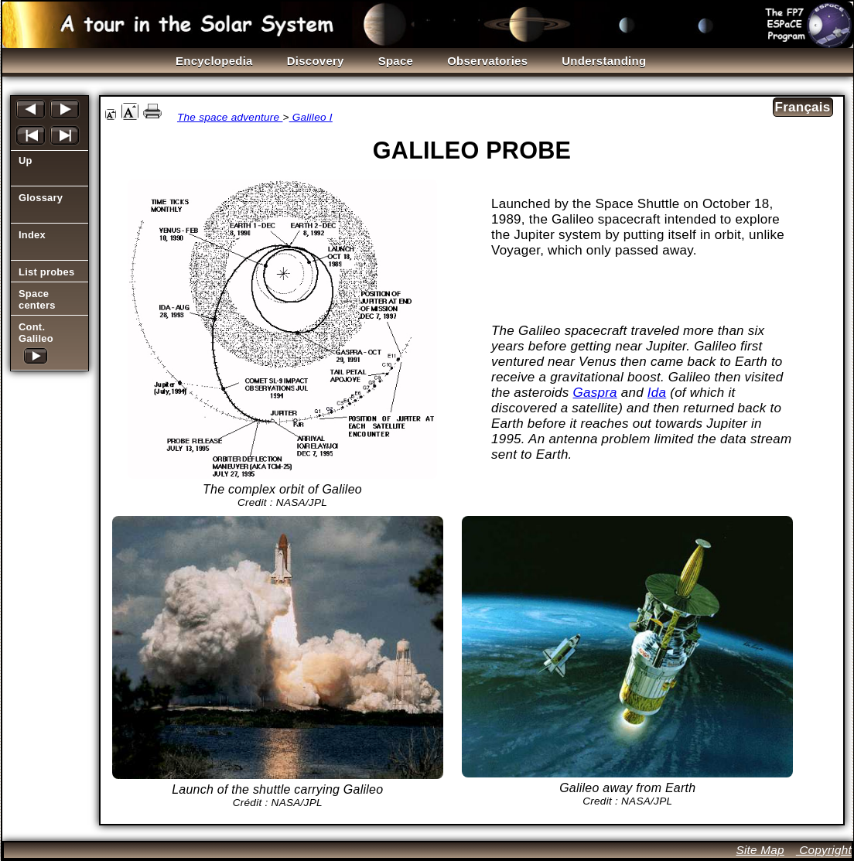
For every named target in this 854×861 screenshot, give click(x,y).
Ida (656, 392)
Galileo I (311, 117)
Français (803, 107)
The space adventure (230, 117)
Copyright (824, 849)
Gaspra (595, 392)
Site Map (760, 849)
